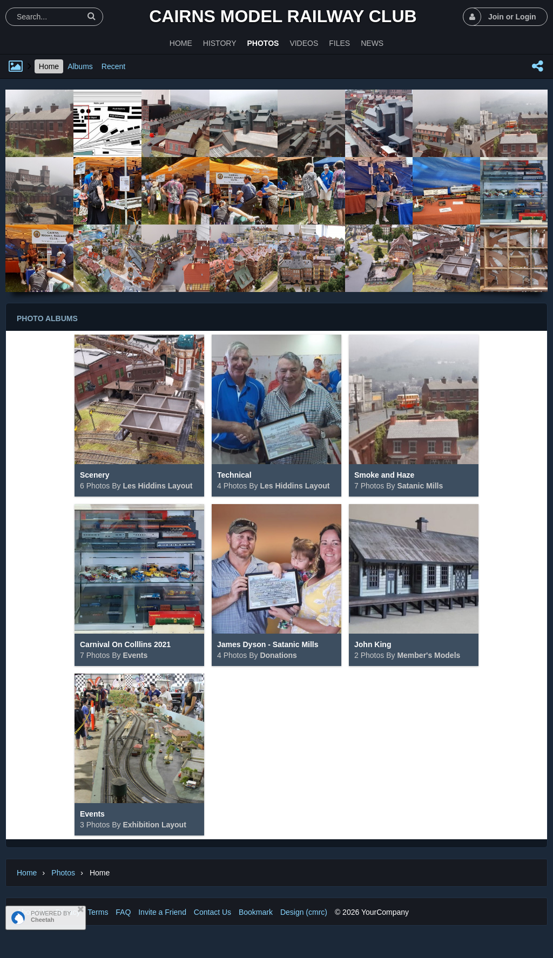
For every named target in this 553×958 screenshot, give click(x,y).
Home (49, 66)
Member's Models (428, 655)
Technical (234, 475)
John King (372, 644)
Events (135, 655)
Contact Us (212, 912)
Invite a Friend (162, 912)
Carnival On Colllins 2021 (125, 644)
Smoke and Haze (384, 475)
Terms (97, 912)
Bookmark (256, 912)
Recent (113, 66)
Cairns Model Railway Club (282, 16)
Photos (63, 872)
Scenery (94, 475)
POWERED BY (51, 916)
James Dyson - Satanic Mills (268, 644)
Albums (80, 66)
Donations (278, 655)
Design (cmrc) (303, 912)
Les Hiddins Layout (157, 485)
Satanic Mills (420, 485)
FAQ (123, 912)
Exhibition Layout (154, 824)
